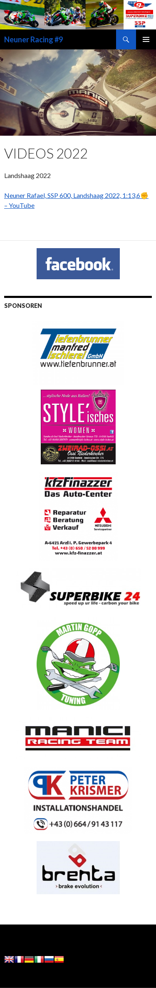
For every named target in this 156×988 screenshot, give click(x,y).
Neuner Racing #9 (33, 39)
